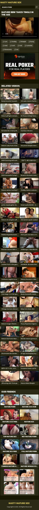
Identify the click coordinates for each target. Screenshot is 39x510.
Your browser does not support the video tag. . (19, 28)
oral (20, 45)
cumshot (29, 45)
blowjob (23, 41)
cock (13, 45)
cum (5, 41)
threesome (8, 49)
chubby (14, 41)
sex (17, 49)
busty (32, 41)
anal (5, 45)
